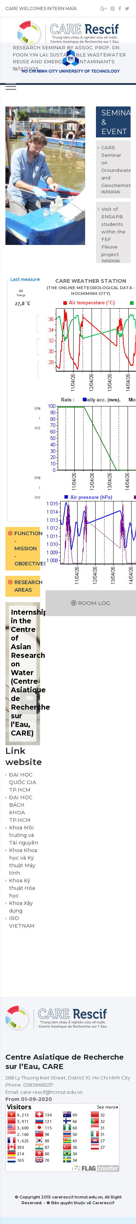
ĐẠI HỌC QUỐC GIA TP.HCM (22, 782)
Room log (90, 603)
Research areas (27, 586)
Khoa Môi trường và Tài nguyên (23, 835)
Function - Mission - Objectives (27, 548)
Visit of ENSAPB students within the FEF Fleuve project (113, 231)
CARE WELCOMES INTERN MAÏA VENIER (41, 10)
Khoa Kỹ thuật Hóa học (22, 888)
